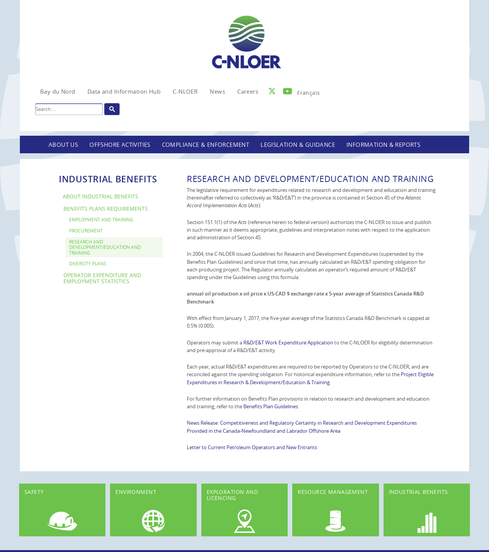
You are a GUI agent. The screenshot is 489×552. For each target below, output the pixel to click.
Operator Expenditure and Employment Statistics (102, 278)
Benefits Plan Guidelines (270, 406)
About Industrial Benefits (100, 196)
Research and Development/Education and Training (105, 247)
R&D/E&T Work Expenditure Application (288, 342)
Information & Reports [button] (383, 144)
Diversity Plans (87, 263)
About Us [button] (63, 144)
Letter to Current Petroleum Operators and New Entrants (252, 447)
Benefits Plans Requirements (105, 208)
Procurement (86, 230)
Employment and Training (101, 219)
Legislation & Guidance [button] (298, 144)
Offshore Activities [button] (120, 144)
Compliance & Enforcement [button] (205, 144)
